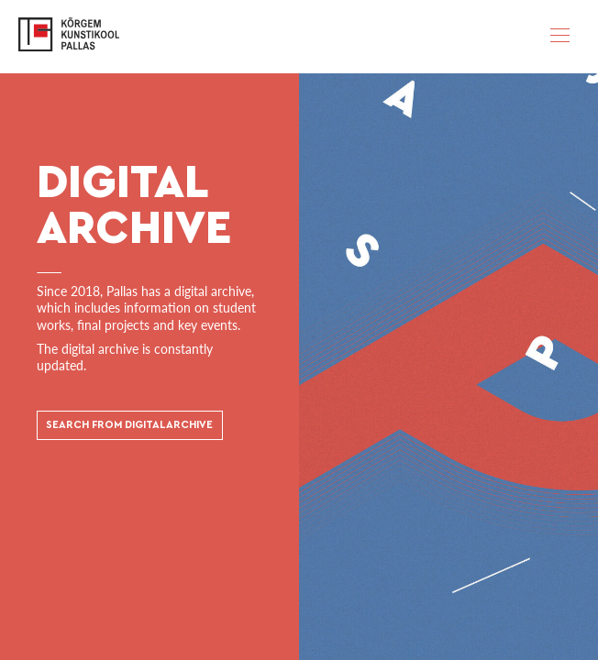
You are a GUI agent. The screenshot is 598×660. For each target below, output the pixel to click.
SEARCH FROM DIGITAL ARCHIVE (129, 426)
